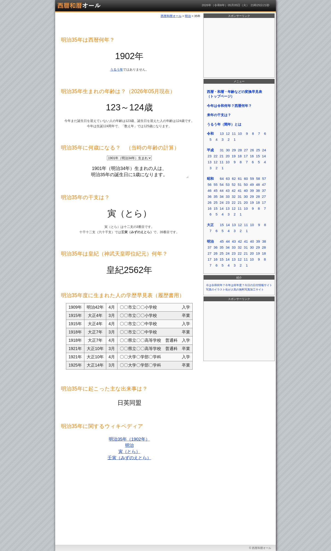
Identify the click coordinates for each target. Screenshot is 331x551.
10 (240, 133)
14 (264, 156)
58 (258, 179)
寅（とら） (129, 451)
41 (240, 190)
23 (209, 156)
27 (246, 150)
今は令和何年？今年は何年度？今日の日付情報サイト (239, 285)
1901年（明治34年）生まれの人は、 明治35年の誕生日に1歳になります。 (129, 170)
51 (240, 185)
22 (215, 156)
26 (252, 150)
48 (258, 185)
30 (228, 150)
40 (246, 190)
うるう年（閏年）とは (224, 124)
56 (209, 185)
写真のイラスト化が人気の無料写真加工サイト (235, 289)
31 (222, 150)
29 (234, 150)
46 (209, 190)
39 (252, 190)
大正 (210, 225)
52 (234, 185)
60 (246, 179)
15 (258, 156)
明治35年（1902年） (129, 439)
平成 (210, 150)
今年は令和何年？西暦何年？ (229, 106)
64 (222, 179)
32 (234, 196)
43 (228, 190)
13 (222, 133)
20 (228, 156)
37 (264, 190)
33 (228, 196)
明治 (129, 445)
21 (221, 156)
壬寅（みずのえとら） (129, 457)
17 (246, 156)
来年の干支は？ (219, 115)
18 (240, 156)
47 (264, 185)
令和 (210, 133)
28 (240, 150)
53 (228, 185)
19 (234, 156)
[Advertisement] (239, 48)
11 (234, 133)
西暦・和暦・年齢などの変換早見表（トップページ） (234, 94)
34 (221, 196)
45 (215, 190)
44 (221, 190)
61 (240, 179)
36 (209, 196)
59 (252, 179)
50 (246, 185)
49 (252, 185)
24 (264, 150)
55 (215, 185)
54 (221, 185)
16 (252, 156)
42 (234, 190)
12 (228, 133)
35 (215, 196)
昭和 (210, 179)
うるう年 (116, 69)
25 (258, 150)
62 (234, 179)
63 (228, 179)
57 (264, 179)
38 (258, 190)
